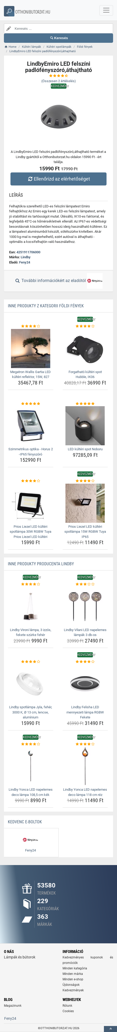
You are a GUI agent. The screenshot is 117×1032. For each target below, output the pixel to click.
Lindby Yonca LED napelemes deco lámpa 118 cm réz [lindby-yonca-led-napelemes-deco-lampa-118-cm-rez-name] (85, 792)
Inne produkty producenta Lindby (41, 563)
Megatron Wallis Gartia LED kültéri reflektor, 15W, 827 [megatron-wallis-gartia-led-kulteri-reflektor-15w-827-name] (30, 374)
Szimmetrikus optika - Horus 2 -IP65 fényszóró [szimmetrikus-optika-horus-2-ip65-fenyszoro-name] (30, 451)
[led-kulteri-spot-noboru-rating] (85, 403)
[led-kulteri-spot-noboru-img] (85, 425)
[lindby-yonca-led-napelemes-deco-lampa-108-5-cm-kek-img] (30, 766)
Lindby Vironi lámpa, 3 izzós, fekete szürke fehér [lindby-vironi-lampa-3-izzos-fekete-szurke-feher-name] (30, 632)
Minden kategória (75, 968)
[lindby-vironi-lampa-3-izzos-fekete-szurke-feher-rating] (30, 584)
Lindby (26, 257)
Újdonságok (71, 985)
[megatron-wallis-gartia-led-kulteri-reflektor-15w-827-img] (30, 348)
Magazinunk (12, 1005)
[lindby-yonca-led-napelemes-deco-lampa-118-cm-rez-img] (85, 766)
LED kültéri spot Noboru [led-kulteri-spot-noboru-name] (85, 449)
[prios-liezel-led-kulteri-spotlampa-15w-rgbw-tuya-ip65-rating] (85, 481)
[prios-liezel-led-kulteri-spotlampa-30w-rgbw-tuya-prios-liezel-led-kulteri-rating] (30, 481)
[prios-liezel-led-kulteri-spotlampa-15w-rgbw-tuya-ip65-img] (85, 503)
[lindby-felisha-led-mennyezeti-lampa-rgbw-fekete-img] (85, 683)
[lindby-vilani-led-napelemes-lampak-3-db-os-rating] (85, 584)
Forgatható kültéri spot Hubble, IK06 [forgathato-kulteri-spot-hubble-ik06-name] (85, 374)
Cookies (68, 1011)
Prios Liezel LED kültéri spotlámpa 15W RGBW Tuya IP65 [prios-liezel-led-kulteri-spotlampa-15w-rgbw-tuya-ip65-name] (85, 532)
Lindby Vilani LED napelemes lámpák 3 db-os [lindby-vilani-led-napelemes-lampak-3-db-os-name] (85, 632)
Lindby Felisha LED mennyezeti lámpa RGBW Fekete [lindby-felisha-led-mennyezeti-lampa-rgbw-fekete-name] (85, 712)
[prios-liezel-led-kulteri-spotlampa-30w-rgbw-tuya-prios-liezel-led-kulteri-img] (30, 503)
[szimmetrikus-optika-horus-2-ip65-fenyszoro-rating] (30, 403)
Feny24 (24, 262)
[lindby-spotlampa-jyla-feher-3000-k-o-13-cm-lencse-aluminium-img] (30, 683)
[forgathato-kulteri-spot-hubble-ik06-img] (85, 348)
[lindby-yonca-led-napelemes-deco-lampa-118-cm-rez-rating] (85, 744)
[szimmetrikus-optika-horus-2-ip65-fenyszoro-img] (30, 425)
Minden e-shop (73, 979)
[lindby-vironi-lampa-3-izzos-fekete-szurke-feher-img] (30, 606)
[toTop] (110, 1029)
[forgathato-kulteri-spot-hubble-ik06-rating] (85, 326)
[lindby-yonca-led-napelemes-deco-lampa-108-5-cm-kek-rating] (30, 744)
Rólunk (67, 1005)
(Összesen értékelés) (58, 81)
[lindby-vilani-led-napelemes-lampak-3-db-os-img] (85, 606)
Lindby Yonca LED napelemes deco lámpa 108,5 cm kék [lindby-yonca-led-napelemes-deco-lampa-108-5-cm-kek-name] (31, 792)
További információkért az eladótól (58, 281)
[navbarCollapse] (106, 10)
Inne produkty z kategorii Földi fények (46, 305)
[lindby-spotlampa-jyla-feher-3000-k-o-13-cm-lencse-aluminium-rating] (30, 661)
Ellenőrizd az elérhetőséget (58, 178)
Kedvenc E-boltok (25, 821)
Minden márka (73, 974)
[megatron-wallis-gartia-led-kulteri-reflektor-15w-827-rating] (30, 326)
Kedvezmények (73, 990)
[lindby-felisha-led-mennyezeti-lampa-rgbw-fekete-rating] (85, 661)
